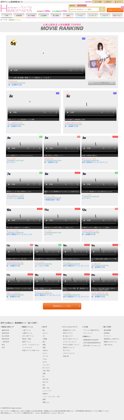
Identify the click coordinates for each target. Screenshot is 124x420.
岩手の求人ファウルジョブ (92, 345)
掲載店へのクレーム (110, 342)
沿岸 (3, 347)
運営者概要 (107, 330)
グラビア (105, 15)
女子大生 (45, 379)
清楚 (44, 347)
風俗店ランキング (69, 347)
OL (44, 376)
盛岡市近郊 (5, 330)
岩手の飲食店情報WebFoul (92, 343)
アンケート (107, 336)
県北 (3, 344)
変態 (44, 399)
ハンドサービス (27, 347)
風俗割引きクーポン (69, 330)
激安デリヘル (26, 342)
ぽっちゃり (46, 368)
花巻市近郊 (5, 333)
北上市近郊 (5, 336)
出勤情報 (19, 15)
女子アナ (45, 382)
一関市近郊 (5, 342)
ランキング (92, 15)
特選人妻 (66, 356)
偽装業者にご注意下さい (112, 339)
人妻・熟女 (46, 370)
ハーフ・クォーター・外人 (51, 396)
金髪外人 (45, 394)
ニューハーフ (47, 391)
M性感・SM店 (26, 339)
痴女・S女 (46, 388)
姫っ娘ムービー (68, 336)
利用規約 (107, 333)
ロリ (44, 336)
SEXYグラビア (68, 333)
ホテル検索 (97, 2)
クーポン (80, 15)
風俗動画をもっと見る (62, 306)
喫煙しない (46, 402)
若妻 (44, 373)
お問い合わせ (108, 344)
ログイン (118, 2)
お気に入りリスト (116, 9)
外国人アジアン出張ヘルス (30, 350)
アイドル (45, 356)
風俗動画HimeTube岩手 (91, 340)
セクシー (45, 333)
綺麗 (44, 344)
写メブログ (66, 350)
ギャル (45, 353)
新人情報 (56, 15)
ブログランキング (69, 353)
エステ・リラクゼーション (30, 344)
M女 (44, 385)
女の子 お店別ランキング (71, 344)
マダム (45, 359)
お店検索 (43, 15)
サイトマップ (87, 333)
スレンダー (46, 365)
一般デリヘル (26, 330)
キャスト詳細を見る (102, 83)
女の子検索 (31, 15)
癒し (44, 330)
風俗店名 (72, 5)
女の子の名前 (82, 5)
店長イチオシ (117, 15)
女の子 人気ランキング (70, 339)
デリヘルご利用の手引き (91, 330)
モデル (45, 362)
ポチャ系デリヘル (28, 336)
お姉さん (45, 350)
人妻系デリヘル (27, 333)
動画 (68, 15)
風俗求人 (108, 2)
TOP (6, 15)
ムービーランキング (69, 342)
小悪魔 (45, 339)
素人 (44, 342)
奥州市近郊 (5, 339)
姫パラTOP (4, 20)
